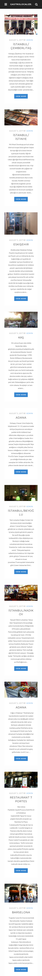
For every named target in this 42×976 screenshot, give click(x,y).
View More (21, 96)
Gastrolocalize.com (23, 4)
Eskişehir (21, 244)
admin (29, 40)
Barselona (21, 912)
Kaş (21, 337)
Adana (21, 417)
